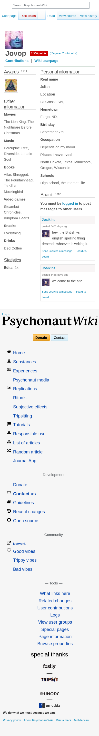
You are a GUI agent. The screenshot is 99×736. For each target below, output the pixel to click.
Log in (6, 314)
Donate (41, 338)
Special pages (55, 629)
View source (67, 16)
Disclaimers (63, 720)
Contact (59, 338)
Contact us (24, 493)
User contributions (55, 607)
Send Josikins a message (57, 250)
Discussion (28, 16)
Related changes (55, 600)
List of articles (26, 442)
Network (19, 544)
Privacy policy (12, 720)
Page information (55, 636)
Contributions (17, 61)
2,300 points (39, 53)
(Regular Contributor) (63, 53)
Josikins (49, 220)
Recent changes (29, 511)
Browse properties (55, 643)
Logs (55, 615)
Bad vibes (22, 569)
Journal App (24, 460)
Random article (28, 452)
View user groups (55, 622)
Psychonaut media (31, 380)
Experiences (25, 370)
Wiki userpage (46, 61)
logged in (70, 203)
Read (51, 16)
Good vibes (24, 551)
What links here (55, 593)
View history (88, 16)
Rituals (20, 397)
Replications (25, 388)
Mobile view (81, 720)
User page (9, 16)
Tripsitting (22, 416)
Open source (25, 520)
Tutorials (21, 424)
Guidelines (23, 502)
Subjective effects (30, 406)
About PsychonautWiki (38, 720)
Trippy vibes (25, 560)
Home (19, 352)
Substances (24, 361)
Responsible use (29, 433)
